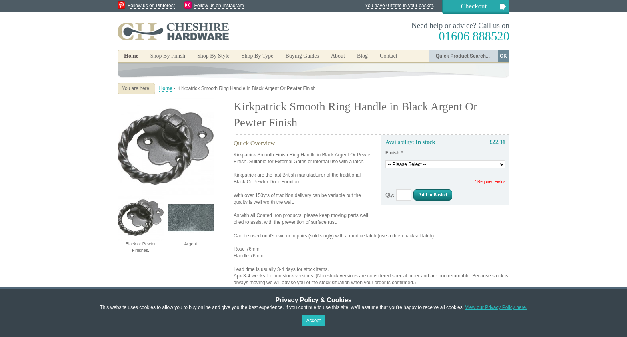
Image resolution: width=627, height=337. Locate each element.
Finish (394, 153)
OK (503, 56)
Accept (313, 320)
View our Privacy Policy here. (496, 307)
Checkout (474, 6)
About (338, 56)
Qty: (389, 195)
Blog (362, 56)
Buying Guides (302, 56)
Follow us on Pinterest (151, 5)
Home (131, 56)
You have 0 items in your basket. (399, 5)
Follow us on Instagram (219, 5)
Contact (388, 56)
